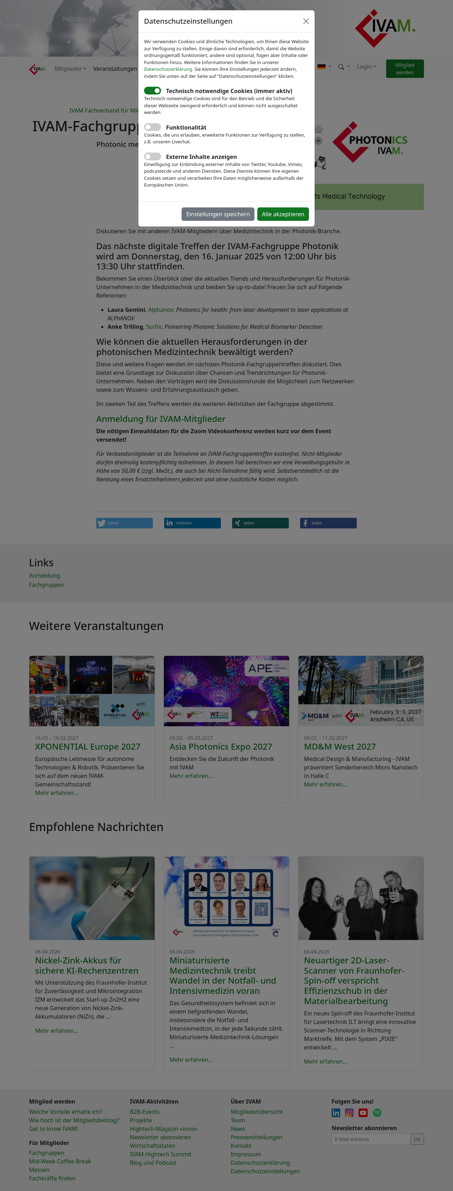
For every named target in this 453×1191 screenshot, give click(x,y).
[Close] (306, 21)
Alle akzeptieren (283, 214)
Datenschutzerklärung (168, 69)
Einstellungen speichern (218, 214)
